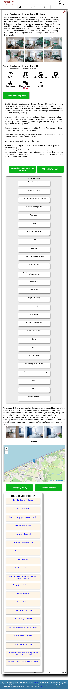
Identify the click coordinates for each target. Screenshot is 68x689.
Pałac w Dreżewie (23, 602)
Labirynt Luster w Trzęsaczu (23, 610)
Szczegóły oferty (19, 488)
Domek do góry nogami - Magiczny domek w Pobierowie (23, 518)
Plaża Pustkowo (23, 559)
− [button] (6, 452)
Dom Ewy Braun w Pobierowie (23, 500)
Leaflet (50, 480)
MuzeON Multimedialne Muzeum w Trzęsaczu (23, 627)
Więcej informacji (50, 169)
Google (35, 682)
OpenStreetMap (59, 480)
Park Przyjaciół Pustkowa (23, 568)
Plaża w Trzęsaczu (23, 593)
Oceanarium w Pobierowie (23, 534)
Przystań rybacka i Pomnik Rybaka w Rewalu (23, 661)
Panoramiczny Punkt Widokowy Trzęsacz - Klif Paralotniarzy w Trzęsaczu (23, 653)
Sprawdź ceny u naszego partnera (22, 169)
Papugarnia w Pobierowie (23, 551)
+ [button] (6, 449)
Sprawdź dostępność (16, 96)
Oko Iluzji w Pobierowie (23, 525)
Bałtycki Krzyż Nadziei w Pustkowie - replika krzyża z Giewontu (23, 577)
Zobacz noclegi (49, 488)
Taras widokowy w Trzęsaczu (23, 619)
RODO (43, 686)
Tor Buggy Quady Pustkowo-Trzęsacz (23, 585)
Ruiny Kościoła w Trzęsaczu (23, 644)
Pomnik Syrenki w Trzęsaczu (23, 636)
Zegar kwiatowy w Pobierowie (23, 542)
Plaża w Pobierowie (23, 508)
